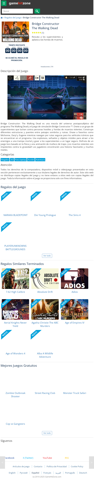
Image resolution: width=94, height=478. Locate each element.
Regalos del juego (12, 17)
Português (70, 472)
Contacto (38, 466)
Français (47, 472)
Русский (24, 472)
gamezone (20, 3)
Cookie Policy (77, 466)
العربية (58, 472)
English (12, 472)
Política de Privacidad (57, 466)
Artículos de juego (21, 466)
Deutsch (83, 472)
